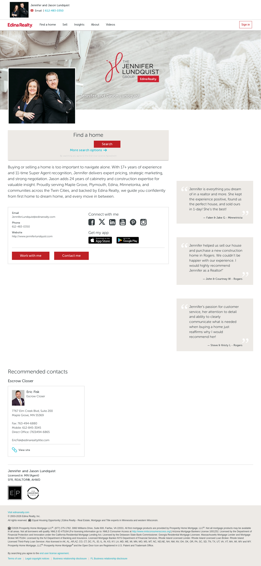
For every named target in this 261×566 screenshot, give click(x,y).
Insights (79, 24)
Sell (65, 24)
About (95, 24)
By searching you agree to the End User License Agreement (88, 156)
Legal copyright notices (37, 558)
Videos (110, 24)
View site (21, 450)
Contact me (71, 256)
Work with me (30, 256)
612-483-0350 (54, 10)
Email (36, 10)
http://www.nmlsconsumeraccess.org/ (151, 531)
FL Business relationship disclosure (109, 558)
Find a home (47, 24)
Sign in (245, 24)
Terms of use (14, 558)
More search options (88, 150)
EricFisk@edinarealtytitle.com (30, 440)
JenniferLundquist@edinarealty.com (33, 216)
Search (107, 144)
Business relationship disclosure (70, 558)
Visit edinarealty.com (18, 512)
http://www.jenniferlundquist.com (32, 236)
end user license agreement (54, 553)
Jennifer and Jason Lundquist (50, 5)
